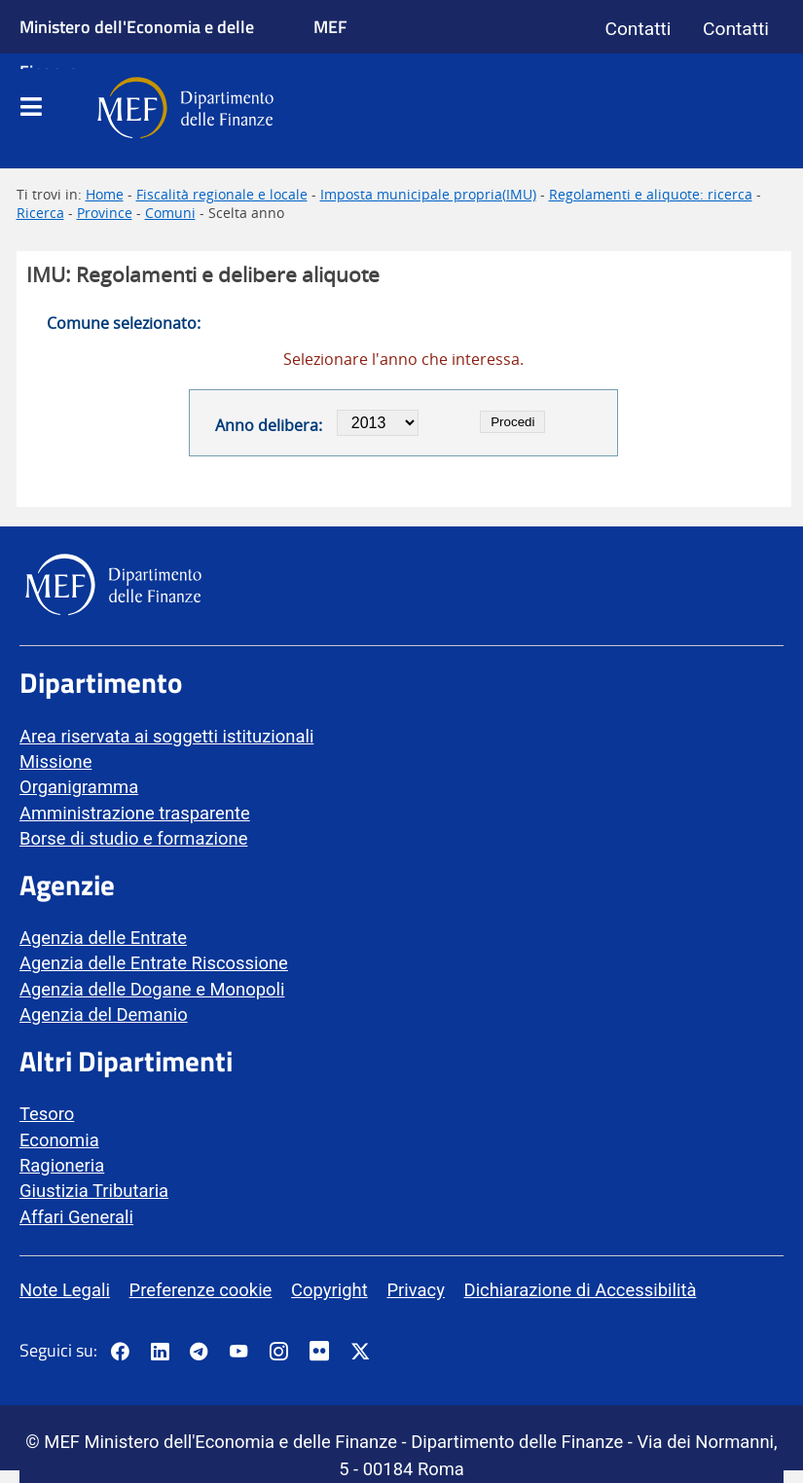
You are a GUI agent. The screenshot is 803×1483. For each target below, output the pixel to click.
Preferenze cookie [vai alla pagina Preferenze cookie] (201, 1290)
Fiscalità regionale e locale (222, 194)
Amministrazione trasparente (134, 813)
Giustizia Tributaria (93, 1190)
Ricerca (40, 212)
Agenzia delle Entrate (103, 937)
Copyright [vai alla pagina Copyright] (329, 1290)
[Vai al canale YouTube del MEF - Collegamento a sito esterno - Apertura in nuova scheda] (238, 1352)
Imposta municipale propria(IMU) (428, 194)
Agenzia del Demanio (103, 1014)
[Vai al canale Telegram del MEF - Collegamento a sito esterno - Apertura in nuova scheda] (198, 1352)
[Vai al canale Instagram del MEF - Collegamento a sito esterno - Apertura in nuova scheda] (278, 1352)
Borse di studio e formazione (133, 838)
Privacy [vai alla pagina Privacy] (415, 1290)
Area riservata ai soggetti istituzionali (166, 736)
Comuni (170, 212)
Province (104, 212)
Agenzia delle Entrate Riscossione (153, 963)
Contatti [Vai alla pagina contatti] (637, 29)
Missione (55, 761)
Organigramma (78, 787)
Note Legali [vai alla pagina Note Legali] (64, 1290)
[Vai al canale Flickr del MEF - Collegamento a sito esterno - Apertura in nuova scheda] (324, 1352)
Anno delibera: (268, 425)
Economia (59, 1140)
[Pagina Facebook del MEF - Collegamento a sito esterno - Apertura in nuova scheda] (119, 1352)
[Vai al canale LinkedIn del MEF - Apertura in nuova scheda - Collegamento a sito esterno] (159, 1352)
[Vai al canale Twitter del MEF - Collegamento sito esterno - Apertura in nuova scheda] (360, 1352)
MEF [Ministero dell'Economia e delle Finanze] (330, 26)
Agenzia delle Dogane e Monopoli (151, 989)
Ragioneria (61, 1165)
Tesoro (46, 1113)
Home (105, 194)
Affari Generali (76, 1217)
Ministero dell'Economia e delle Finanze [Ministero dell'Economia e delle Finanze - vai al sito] (136, 49)
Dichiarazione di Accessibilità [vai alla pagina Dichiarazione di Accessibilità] (580, 1290)
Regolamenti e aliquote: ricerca (650, 194)
